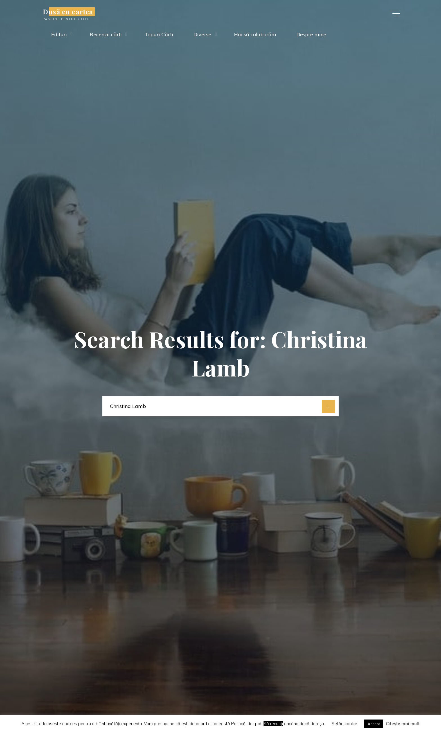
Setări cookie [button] (344, 723)
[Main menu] (395, 13)
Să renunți (273, 723)
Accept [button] (374, 723)
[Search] (328, 406)
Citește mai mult (403, 723)
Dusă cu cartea (68, 11)
